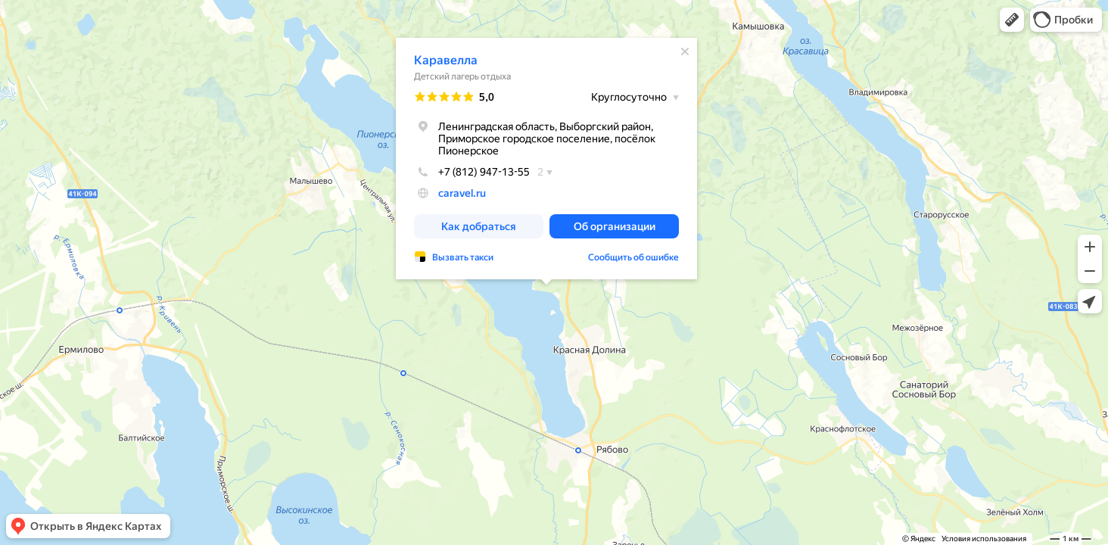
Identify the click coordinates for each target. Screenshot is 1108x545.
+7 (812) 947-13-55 (472, 172)
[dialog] (546, 158)
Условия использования (983, 538)
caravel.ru (462, 193)
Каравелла (446, 60)
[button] (1012, 20)
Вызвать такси (462, 257)
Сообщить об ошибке (633, 257)
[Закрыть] (685, 51)
